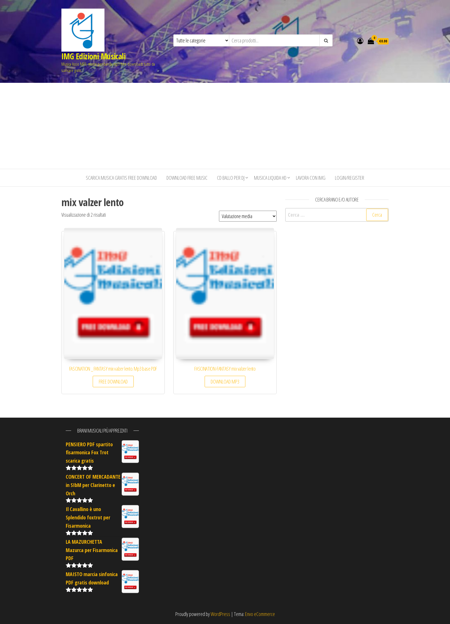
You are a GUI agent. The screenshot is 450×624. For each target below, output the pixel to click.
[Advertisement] (225, 126)
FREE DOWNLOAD (113, 381)
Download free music (186, 177)
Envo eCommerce (260, 614)
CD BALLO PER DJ (231, 177)
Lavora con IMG (310, 177)
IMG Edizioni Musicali (93, 56)
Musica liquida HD (270, 177)
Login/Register (349, 177)
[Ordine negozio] (248, 216)
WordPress (220, 614)
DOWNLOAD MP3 (225, 381)
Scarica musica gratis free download (121, 177)
